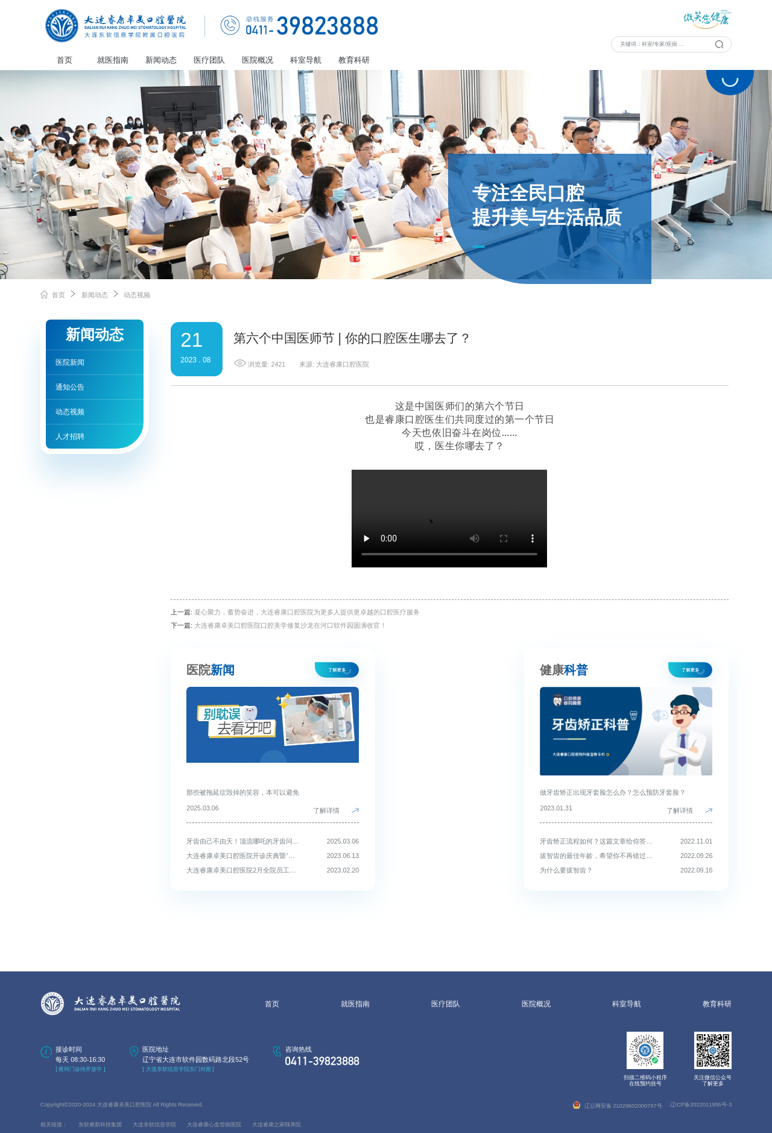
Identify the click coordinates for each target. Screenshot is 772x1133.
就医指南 (112, 60)
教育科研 (354, 60)
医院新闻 (69, 362)
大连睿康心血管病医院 (214, 1125)
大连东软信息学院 (154, 1125)
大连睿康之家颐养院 (276, 1125)
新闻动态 (161, 60)
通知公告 (69, 387)
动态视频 (137, 294)
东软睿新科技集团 (100, 1125)
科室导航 (305, 60)
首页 (64, 60)
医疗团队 (209, 60)
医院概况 (257, 60)
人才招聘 (69, 436)
